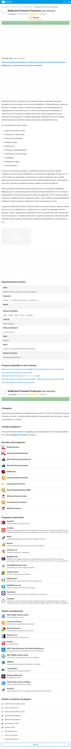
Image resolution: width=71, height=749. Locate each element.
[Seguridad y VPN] (15, 7)
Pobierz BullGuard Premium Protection (47, 369)
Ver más (35, 744)
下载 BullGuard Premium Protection (49, 379)
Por (12, 14)
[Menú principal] (69, 2)
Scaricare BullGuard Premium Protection (15, 372)
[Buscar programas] (65, 2)
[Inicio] (2, 7)
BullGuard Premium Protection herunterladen (17, 379)
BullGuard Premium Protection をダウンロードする (19, 376)
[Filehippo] (7, 2)
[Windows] (7, 7)
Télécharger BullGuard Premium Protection (16, 382)
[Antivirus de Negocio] (27, 7)
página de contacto (19, 435)
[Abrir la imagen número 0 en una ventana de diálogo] (16, 236)
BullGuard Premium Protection (31, 10)
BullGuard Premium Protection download (15, 369)
